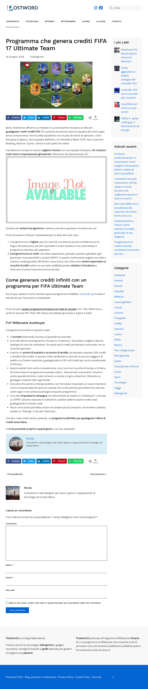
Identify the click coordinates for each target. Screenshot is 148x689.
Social (117, 371)
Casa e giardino (122, 302)
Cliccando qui (86, 294)
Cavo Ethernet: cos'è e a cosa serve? (129, 107)
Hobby (118, 323)
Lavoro (86, 21)
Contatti (117, 21)
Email (9, 577)
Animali (118, 280)
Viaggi (117, 388)
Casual (118, 307)
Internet (50, 21)
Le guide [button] (101, 21)
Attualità (119, 291)
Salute (117, 361)
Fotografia (120, 318)
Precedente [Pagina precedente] (15, 474)
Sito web (10, 590)
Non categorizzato (124, 350)
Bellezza (119, 296)
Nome (9, 565)
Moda (117, 339)
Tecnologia (31, 21)
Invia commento (17, 610)
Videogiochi (12, 21)
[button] (112, 677)
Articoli (118, 285)
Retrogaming (68, 21)
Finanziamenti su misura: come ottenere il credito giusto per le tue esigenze (124, 228)
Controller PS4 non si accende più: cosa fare (129, 93)
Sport (117, 377)
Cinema (118, 312)
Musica (118, 345)
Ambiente (119, 275)
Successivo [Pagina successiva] (98, 474)
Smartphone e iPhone (126, 366)
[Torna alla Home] (22, 8)
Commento (11, 523)
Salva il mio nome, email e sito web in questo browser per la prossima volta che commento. (53, 603)
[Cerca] (125, 8)
